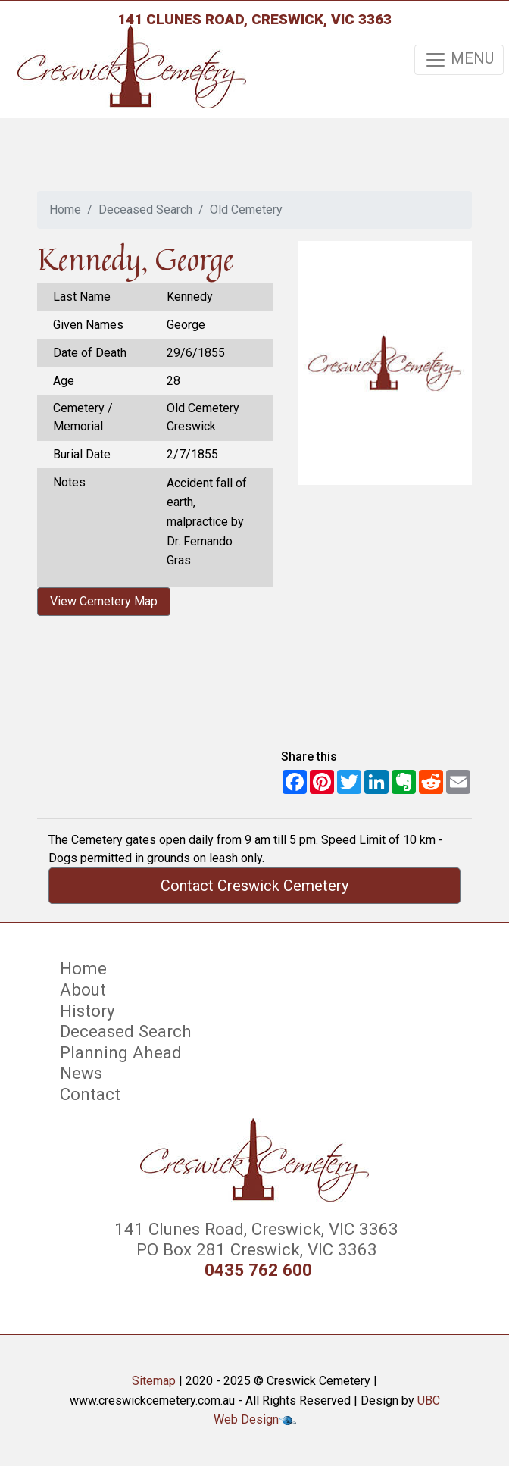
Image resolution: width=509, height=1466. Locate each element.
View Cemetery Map (104, 601)
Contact (90, 1094)
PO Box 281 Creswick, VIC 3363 (254, 1249)
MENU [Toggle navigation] (459, 59)
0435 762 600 (258, 1270)
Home (65, 209)
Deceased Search (145, 209)
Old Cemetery (246, 209)
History (87, 1011)
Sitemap (154, 1381)
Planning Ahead (121, 1052)
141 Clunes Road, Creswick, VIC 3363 (254, 19)
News (81, 1073)
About (83, 989)
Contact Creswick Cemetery (254, 886)
